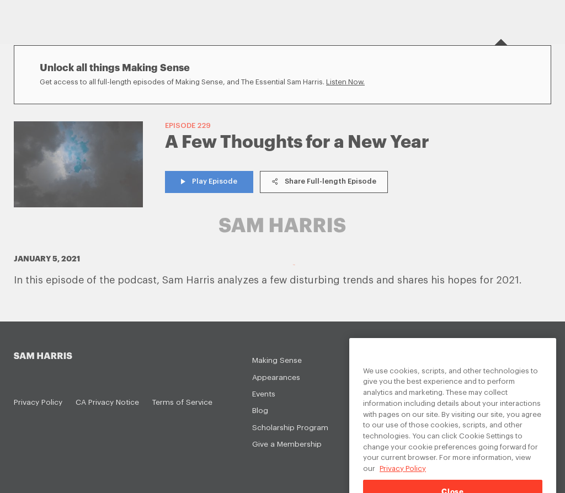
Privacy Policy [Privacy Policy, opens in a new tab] (403, 477)
